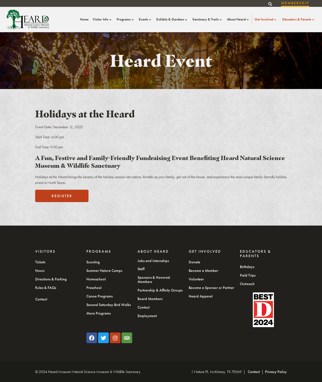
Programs (126, 19)
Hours (39, 270)
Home (84, 19)
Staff (141, 268)
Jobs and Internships (153, 260)
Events (145, 19)
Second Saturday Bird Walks (108, 304)
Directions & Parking (51, 279)
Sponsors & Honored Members (154, 279)
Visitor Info (102, 19)
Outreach (247, 283)
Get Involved (266, 19)
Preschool (94, 287)
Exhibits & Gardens (172, 19)
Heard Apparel (201, 296)
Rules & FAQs (45, 287)
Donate (194, 262)
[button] (270, 4)
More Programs (98, 313)
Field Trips (247, 275)
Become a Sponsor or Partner (211, 287)
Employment (147, 315)
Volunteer (196, 279)
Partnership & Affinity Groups (160, 290)
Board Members (150, 298)
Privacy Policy (276, 371)
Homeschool (96, 279)
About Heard (238, 19)
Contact (41, 299)
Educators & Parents (298, 19)
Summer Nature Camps (104, 270)
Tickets (40, 262)
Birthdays (247, 266)
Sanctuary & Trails (207, 19)
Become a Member (203, 270)
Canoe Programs (99, 296)
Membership (295, 2)
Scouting (93, 262)
